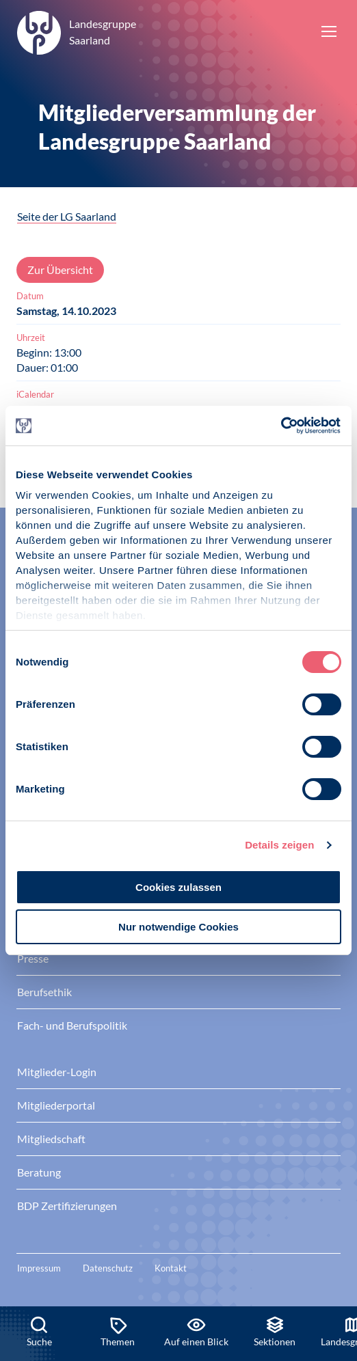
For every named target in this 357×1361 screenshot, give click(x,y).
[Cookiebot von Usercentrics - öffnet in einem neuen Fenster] (281, 425)
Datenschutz (108, 1268)
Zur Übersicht (60, 269)
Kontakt (171, 1268)
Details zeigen (279, 845)
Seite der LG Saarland (66, 216)
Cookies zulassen (178, 887)
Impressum (39, 1268)
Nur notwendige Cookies (178, 927)
